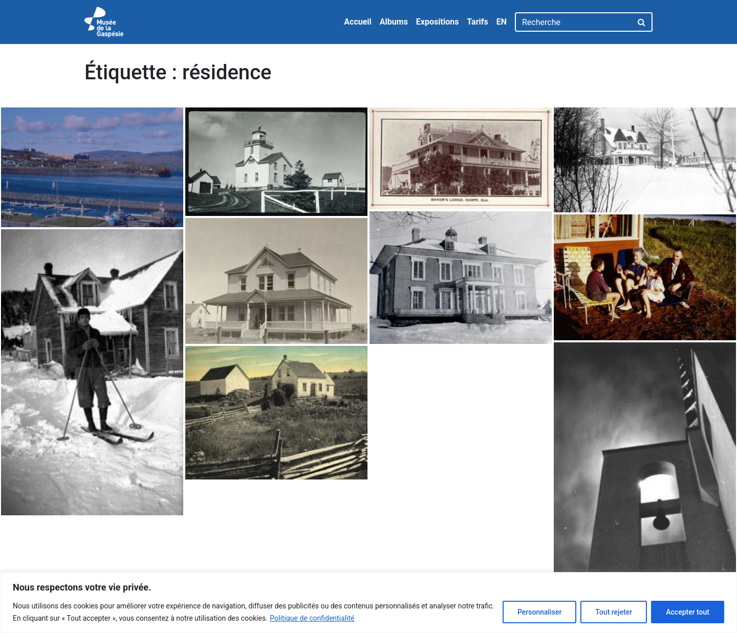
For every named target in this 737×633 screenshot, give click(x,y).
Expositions (437, 22)
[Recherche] (573, 22)
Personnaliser (539, 612)
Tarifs (477, 22)
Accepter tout (687, 612)
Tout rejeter (613, 612)
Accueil (358, 22)
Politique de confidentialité (312, 618)
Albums (394, 22)
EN (501, 22)
